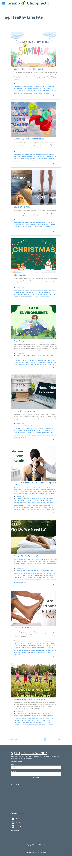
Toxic (49, 364)
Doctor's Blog (20, 83)
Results (46, 362)
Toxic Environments (22, 341)
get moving (51, 154)
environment (47, 357)
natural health (27, 360)
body (29, 84)
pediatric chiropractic (19, 362)
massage (50, 358)
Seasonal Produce (21, 92)
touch (46, 364)
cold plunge (47, 222)
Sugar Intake (51, 158)
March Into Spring (21, 628)
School (16, 580)
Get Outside (17, 88)
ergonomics (47, 426)
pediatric (51, 360)
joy (49, 292)
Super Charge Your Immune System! (29, 139)
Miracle (28, 90)
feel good (22, 502)
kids (21, 503)
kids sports (30, 718)
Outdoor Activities (51, 90)
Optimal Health (42, 90)
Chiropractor (31, 86)
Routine (50, 362)
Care (35, 84)
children (16, 500)
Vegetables (43, 92)
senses (54, 362)
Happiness (22, 88)
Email (12, 764)
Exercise (46, 154)
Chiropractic (24, 86)
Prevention (41, 362)
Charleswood (40, 84)
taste (43, 364)
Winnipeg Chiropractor (44, 93)
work (54, 435)
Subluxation (38, 92)
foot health (28, 573)
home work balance (42, 428)
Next (59, 739)
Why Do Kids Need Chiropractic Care (29, 699)
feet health (19, 573)
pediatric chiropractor (32, 362)
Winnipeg (35, 93)
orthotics (43, 577)
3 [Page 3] (49, 739)
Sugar (46, 158)
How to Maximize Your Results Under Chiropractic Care (35, 484)
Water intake (17, 93)
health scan (21, 428)
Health (27, 88)
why (46, 580)
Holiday (39, 292)
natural (20, 360)
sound (21, 364)
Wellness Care (29, 93)
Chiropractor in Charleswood (43, 86)
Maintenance (17, 90)
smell (18, 364)
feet (15, 573)
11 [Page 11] (55, 739)
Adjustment (25, 84)
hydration (48, 88)
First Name (14, 771)
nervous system (34, 90)
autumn (25, 713)
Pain (15, 92)
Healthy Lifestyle (41, 88)
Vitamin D (49, 92)
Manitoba (23, 90)
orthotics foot (50, 577)
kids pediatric (25, 503)
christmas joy (52, 290)
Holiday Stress (45, 292)
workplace (25, 437)
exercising (16, 502)
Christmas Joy (20, 275)
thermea (27, 228)
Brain (32, 84)
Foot (23, 573)
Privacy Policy (15, 831)
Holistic (34, 358)
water (53, 92)
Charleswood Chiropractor (46, 152)
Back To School (31, 713)
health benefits (33, 88)
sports (52, 722)
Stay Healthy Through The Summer (29, 69)
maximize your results (35, 430)
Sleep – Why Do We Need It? (26, 556)
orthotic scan (37, 577)
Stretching (32, 364)
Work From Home (18, 437)
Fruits (52, 86)
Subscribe (36, 777)
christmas (46, 290)
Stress (33, 92)
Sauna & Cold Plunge (22, 207)
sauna (38, 226)
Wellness (23, 93)
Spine (30, 92)
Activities (19, 84)
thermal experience (19, 228)
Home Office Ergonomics (24, 411)
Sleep (27, 92)
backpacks (37, 713)
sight (15, 364)
